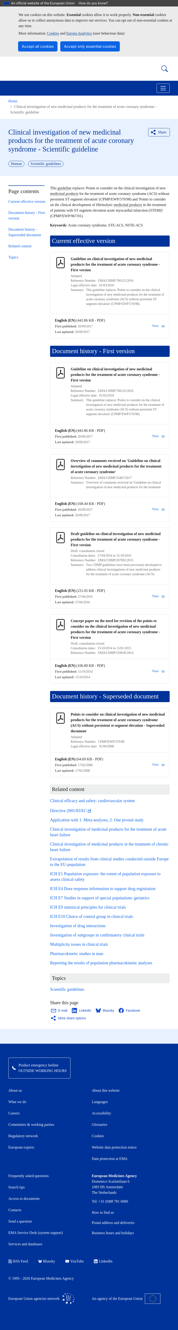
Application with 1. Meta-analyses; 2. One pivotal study (96, 820)
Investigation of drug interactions (77, 925)
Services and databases (25, 1244)
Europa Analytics (79, 33)
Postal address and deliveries (113, 1223)
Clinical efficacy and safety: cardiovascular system (92, 800)
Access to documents (24, 1199)
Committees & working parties (31, 1125)
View (158, 326)
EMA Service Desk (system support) (35, 1233)
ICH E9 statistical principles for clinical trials (88, 907)
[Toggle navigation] (163, 88)
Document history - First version (26, 215)
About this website (106, 1090)
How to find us (103, 1212)
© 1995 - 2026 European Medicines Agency (41, 1278)
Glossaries (99, 1125)
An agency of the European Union (126, 1299)
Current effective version (26, 201)
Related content (20, 246)
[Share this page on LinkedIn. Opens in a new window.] (82, 1010)
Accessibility (101, 1113)
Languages (100, 1102)
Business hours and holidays (113, 1233)
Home (12, 101)
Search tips (16, 1187)
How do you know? (96, 3)
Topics (13, 257)
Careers (14, 1113)
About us (15, 1090)
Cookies (53, 33)
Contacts (14, 1210)
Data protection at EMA (109, 1159)
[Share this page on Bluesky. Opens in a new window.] (105, 1010)
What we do (17, 1102)
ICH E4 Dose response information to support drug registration (103, 888)
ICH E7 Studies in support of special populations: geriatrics (99, 898)
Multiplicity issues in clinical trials (79, 944)
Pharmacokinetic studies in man (76, 953)
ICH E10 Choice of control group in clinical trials (91, 916)
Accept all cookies (38, 46)
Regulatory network (23, 1136)
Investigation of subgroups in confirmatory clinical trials (97, 935)
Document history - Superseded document (24, 232)
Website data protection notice (114, 1147)
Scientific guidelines (67, 989)
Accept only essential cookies (90, 46)
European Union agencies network (41, 1298)
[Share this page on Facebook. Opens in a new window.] (129, 1010)
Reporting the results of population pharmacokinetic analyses (101, 963)
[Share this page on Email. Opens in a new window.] (59, 1010)
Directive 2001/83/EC (71, 810)
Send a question (20, 1221)
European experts (21, 1147)
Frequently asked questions (28, 1176)
